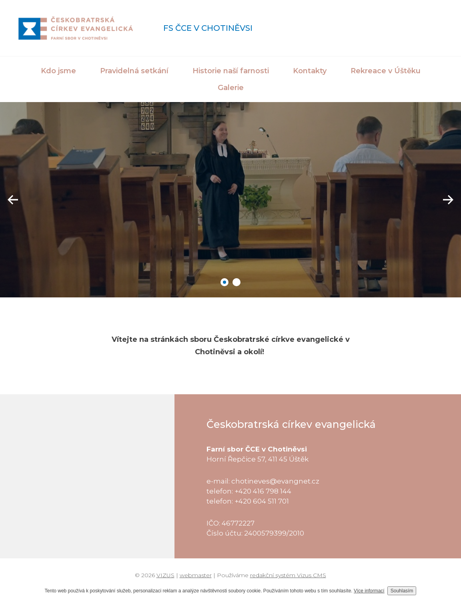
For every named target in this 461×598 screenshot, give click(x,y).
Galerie (231, 87)
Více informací (369, 591)
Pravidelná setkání (134, 70)
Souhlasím (402, 591)
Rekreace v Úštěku (386, 70)
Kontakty (310, 70)
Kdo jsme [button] (58, 70)
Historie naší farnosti (230, 70)
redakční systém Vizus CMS (288, 575)
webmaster (196, 575)
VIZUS (165, 575)
